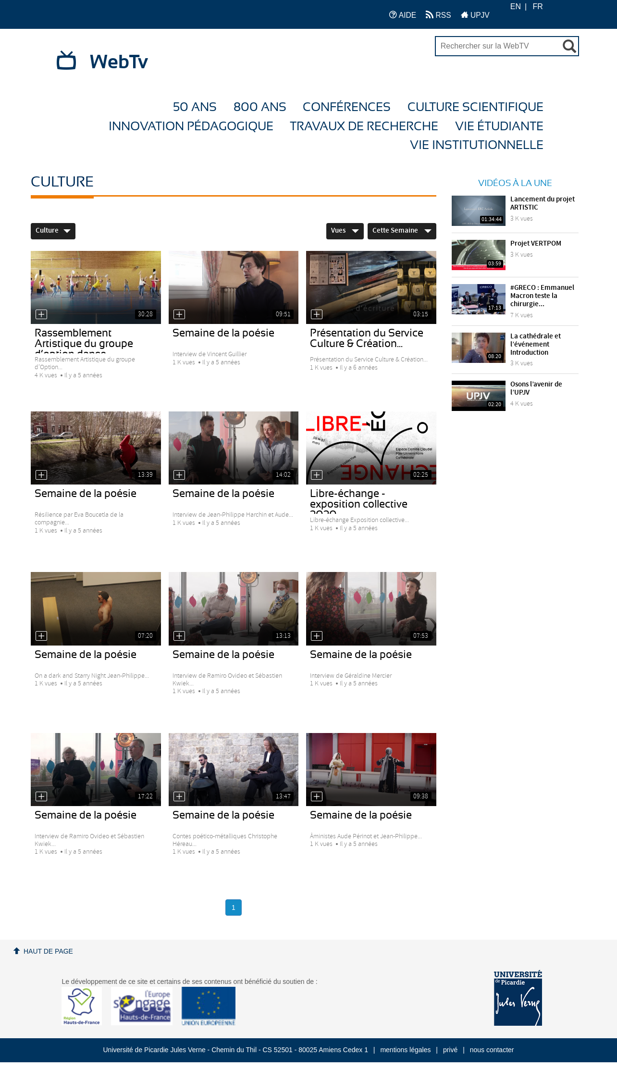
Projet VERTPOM (535, 244)
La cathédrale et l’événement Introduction (535, 345)
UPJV (475, 14)
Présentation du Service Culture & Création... (366, 338)
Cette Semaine (402, 231)
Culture (53, 231)
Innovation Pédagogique (191, 127)
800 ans (260, 107)
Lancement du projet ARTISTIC (542, 203)
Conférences (347, 107)
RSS (438, 14)
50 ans (195, 107)
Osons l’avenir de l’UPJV (536, 389)
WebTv (119, 62)
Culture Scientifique (475, 107)
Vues (345, 231)
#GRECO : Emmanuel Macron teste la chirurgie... (542, 296)
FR (538, 6)
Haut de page (48, 951)
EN (515, 6)
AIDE (403, 14)
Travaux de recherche (364, 127)
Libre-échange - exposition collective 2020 (358, 504)
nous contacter (492, 1050)
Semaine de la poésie (223, 333)
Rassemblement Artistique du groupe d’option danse (84, 344)
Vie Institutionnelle (476, 145)
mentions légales (405, 1050)
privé (450, 1050)
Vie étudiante (499, 127)
